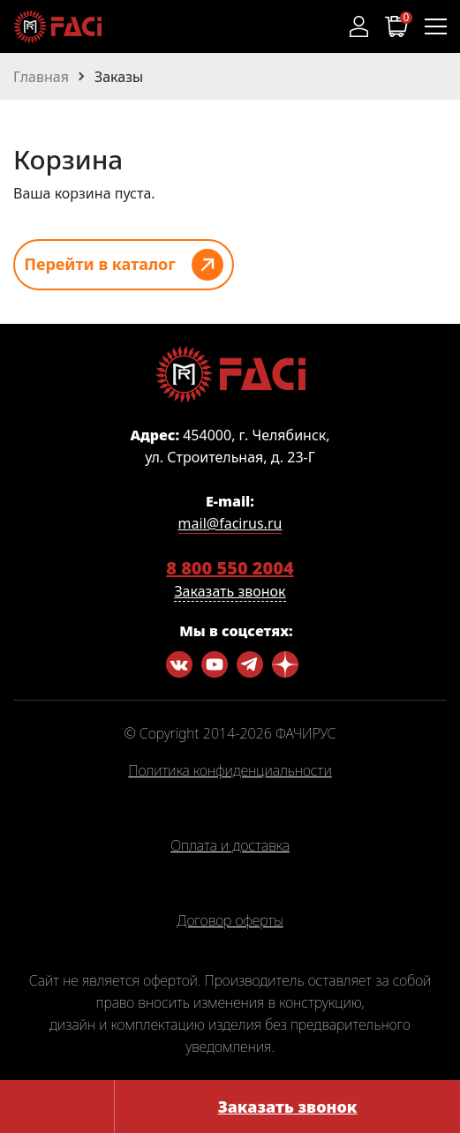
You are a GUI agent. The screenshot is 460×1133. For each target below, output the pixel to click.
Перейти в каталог (100, 263)
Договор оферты (230, 921)
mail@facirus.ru (230, 523)
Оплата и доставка (230, 846)
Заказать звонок (288, 1106)
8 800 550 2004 (230, 568)
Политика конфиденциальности (229, 771)
